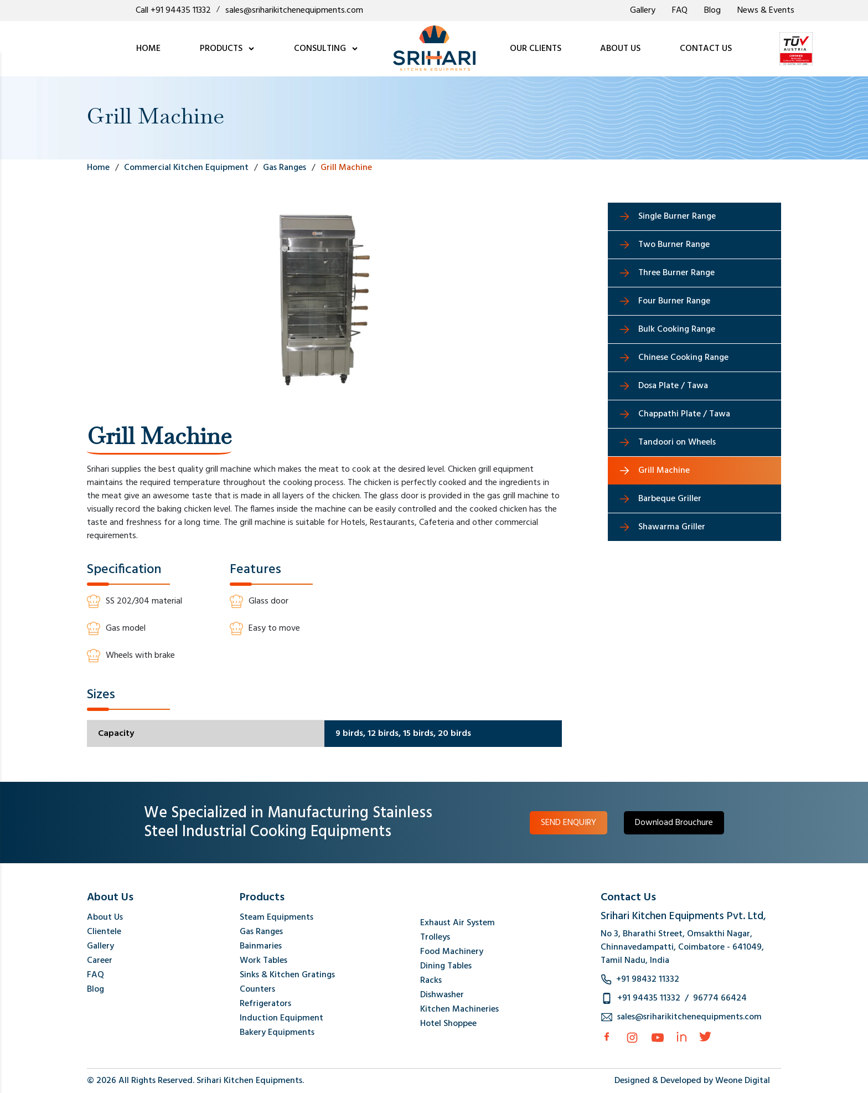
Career (99, 960)
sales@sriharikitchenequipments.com (294, 10)
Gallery (642, 10)
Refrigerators (265, 1004)
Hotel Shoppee (448, 1024)
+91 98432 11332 (647, 979)
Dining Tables (446, 966)
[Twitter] (705, 1036)
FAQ (680, 10)
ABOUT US (620, 49)
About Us (105, 917)
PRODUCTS (227, 49)
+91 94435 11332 (648, 998)
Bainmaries (261, 946)
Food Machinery (451, 952)
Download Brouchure (674, 823)
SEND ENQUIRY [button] (568, 823)
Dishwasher (442, 995)
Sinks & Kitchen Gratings (287, 975)
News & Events (765, 10)
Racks (431, 980)
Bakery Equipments (277, 1032)
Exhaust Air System (457, 923)
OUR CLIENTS (535, 49)
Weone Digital (742, 1081)
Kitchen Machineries (459, 1009)
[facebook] (607, 1036)
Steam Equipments (276, 917)
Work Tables (263, 960)
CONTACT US (706, 49)
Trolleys (435, 937)
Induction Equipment (281, 1018)
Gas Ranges (261, 932)
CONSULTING (326, 49)
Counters (257, 989)
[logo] (434, 49)
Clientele (104, 932)
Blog (712, 10)
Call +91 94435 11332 (173, 10)
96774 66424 (720, 998)
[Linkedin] (681, 1036)
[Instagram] (632, 1037)
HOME (148, 49)
